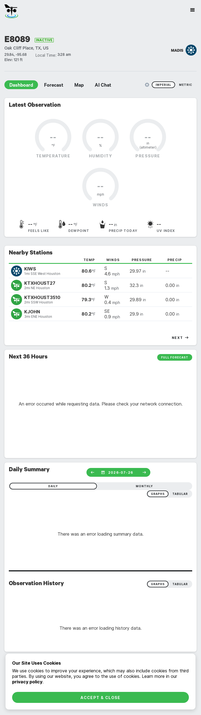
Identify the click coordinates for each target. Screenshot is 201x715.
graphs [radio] (158, 493)
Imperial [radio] (163, 84)
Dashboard (21, 86)
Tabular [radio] (180, 584)
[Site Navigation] (192, 9)
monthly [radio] (144, 486)
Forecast (53, 86)
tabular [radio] (180, 493)
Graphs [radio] (158, 584)
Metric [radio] (185, 84)
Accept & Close (100, 697)
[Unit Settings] (147, 84)
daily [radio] (53, 486)
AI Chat (103, 86)
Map (79, 86)
